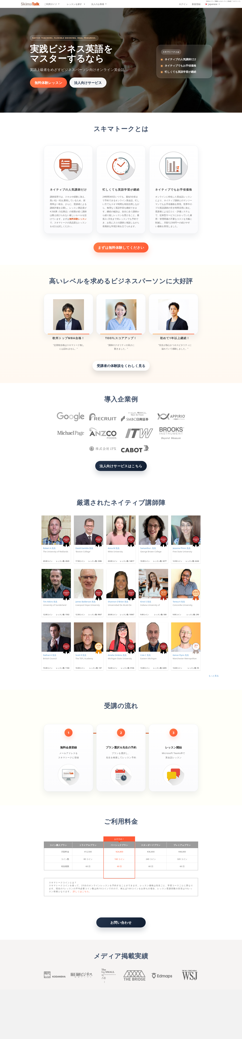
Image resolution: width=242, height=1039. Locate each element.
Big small (107, 975)
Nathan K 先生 (49, 655)
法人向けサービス (88, 82)
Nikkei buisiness (80, 975)
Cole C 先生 (145, 655)
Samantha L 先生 (148, 548)
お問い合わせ (121, 922)
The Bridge (134, 975)
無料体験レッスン (48, 82)
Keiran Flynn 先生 (181, 655)
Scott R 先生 (80, 655)
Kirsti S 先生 (145, 601)
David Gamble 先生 (84, 548)
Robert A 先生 (49, 548)
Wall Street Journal (187, 975)
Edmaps (161, 975)
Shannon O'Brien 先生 (118, 601)
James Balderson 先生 (85, 601)
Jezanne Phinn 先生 (182, 548)
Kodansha (54, 975)
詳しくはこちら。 (82, 891)
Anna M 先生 (114, 548)
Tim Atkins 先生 (50, 601)
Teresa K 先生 (179, 601)
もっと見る (214, 675)
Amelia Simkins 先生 (117, 655)
